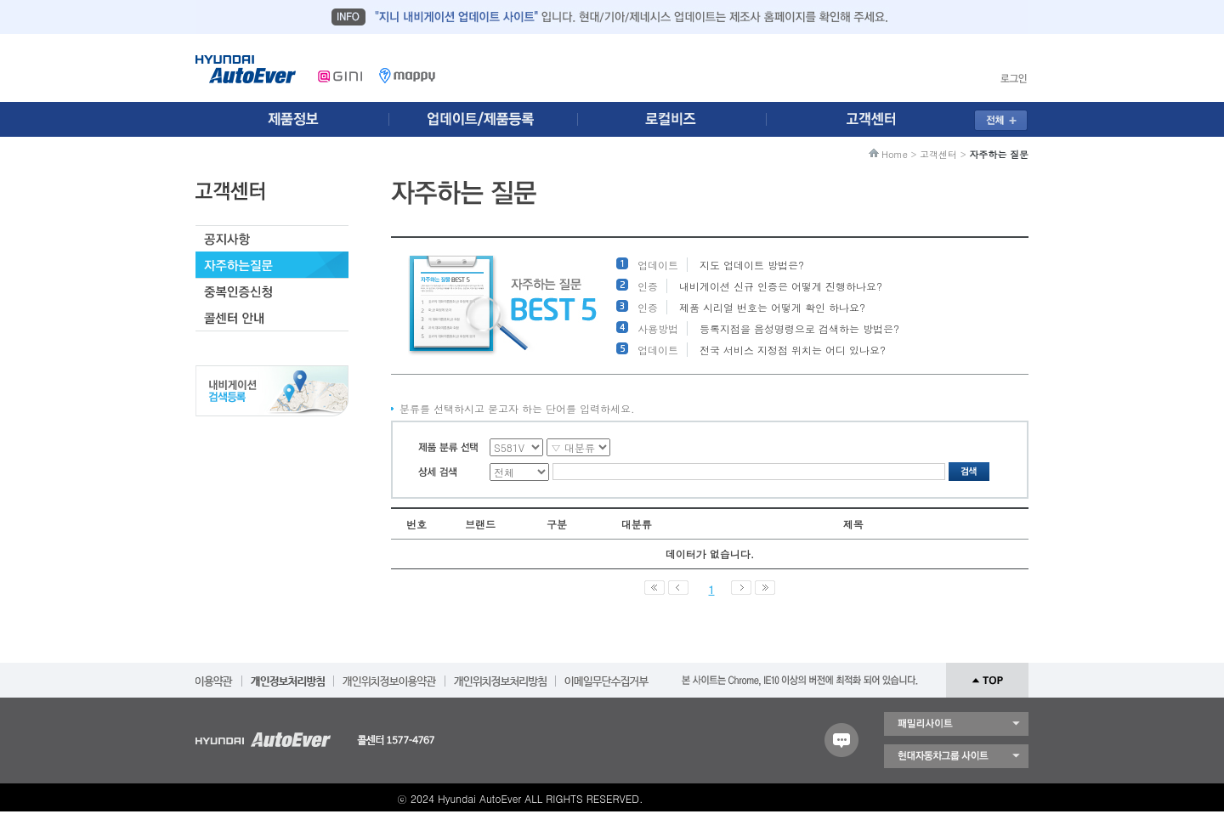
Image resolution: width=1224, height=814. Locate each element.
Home (894, 154)
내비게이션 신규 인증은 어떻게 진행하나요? (780, 286)
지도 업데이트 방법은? (752, 264)
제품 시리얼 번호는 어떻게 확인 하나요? (772, 307)
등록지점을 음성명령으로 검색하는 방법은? (799, 328)
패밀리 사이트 (956, 724)
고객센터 (938, 154)
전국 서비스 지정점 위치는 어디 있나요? (793, 349)
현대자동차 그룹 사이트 (956, 756)
